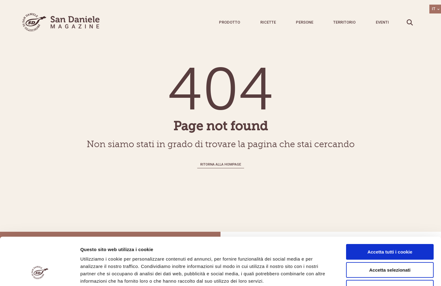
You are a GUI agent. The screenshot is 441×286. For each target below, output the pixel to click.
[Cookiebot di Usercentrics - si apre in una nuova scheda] (39, 274)
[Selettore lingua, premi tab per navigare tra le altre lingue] (435, 9)
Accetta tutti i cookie (390, 211)
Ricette (268, 22)
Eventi (382, 22)
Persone (304, 22)
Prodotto (229, 22)
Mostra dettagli (322, 273)
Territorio (344, 22)
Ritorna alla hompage (220, 164)
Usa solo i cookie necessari (390, 247)
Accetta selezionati (389, 229)
